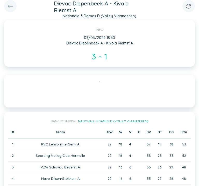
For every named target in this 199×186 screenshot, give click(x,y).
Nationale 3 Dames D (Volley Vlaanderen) (113, 121)
